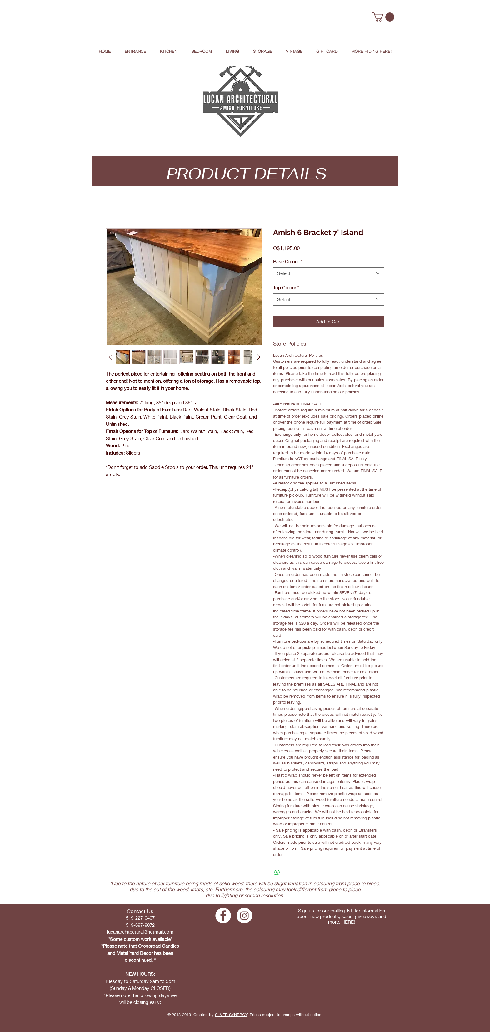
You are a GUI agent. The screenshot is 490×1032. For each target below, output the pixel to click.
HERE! (348, 922)
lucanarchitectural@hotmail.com (140, 932)
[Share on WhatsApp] (277, 872)
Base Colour (287, 261)
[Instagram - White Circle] (244, 915)
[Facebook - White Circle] (223, 915)
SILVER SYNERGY (231, 1014)
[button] (383, 17)
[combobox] (328, 273)
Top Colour (286, 287)
